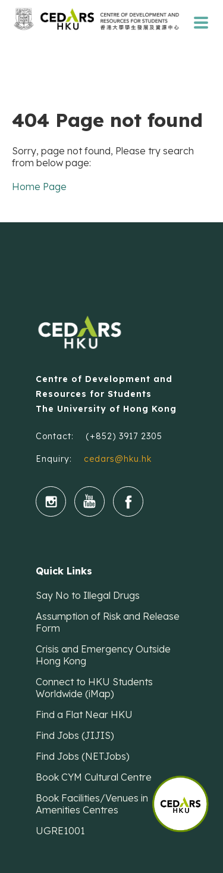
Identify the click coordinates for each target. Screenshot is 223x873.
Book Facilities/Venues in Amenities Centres (92, 804)
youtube (89, 501)
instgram (51, 501)
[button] (187, 798)
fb (128, 501)
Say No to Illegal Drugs (88, 595)
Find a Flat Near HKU (84, 714)
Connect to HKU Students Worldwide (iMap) (94, 688)
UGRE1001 (60, 831)
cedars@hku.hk (118, 458)
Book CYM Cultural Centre (94, 777)
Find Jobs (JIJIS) (75, 735)
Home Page (39, 186)
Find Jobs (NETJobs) (83, 756)
